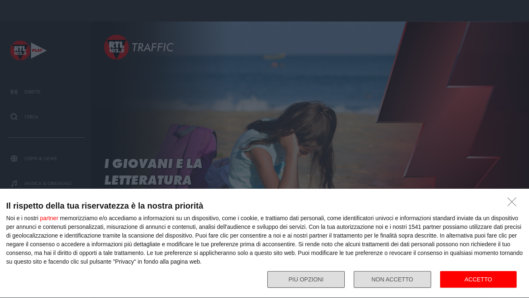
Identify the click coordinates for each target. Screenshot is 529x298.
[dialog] (264, 243)
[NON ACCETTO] (514, 204)
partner (49, 218)
